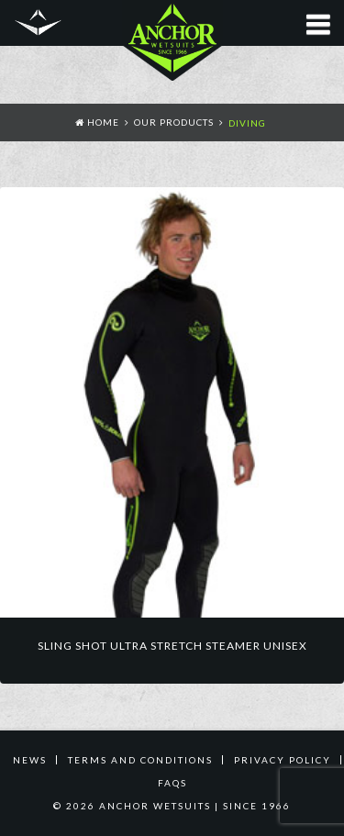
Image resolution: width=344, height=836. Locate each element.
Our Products (174, 122)
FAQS (172, 782)
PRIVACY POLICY (282, 759)
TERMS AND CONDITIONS (140, 759)
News (30, 759)
